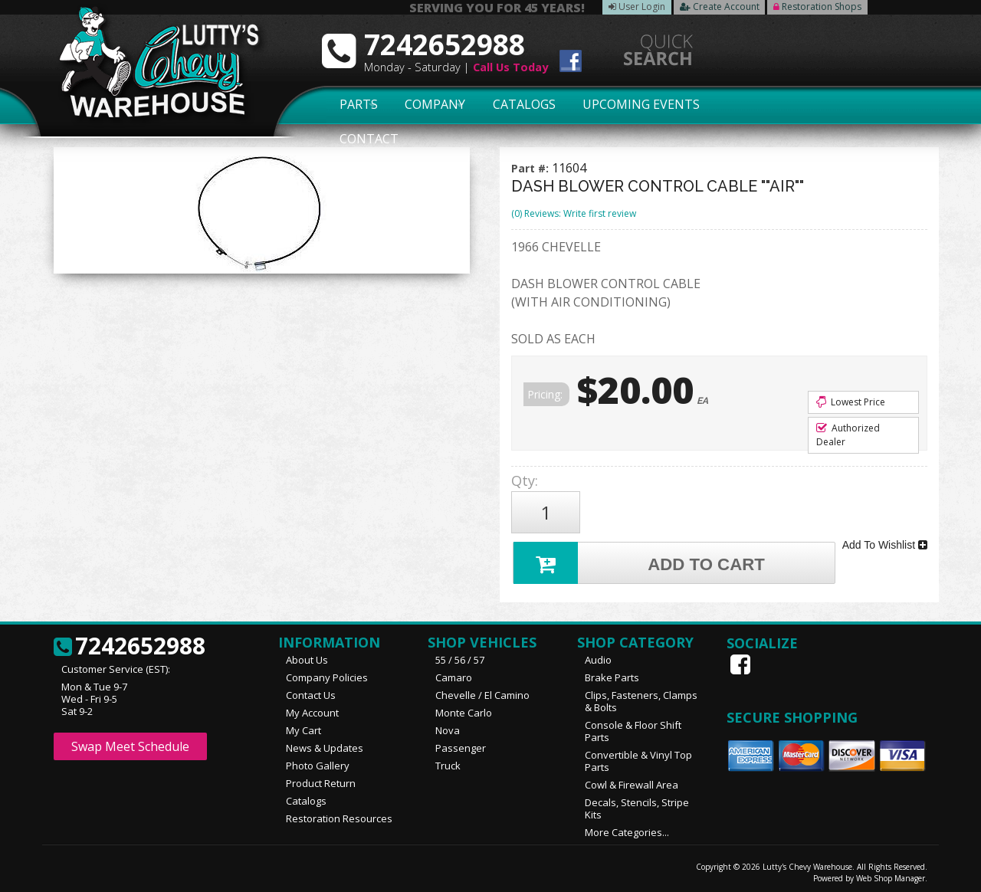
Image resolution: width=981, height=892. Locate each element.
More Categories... (627, 828)
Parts (350, 105)
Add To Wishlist (884, 542)
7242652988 (129, 643)
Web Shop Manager (890, 874)
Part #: (531, 168)
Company (430, 105)
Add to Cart (640, 558)
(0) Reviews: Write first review (573, 213)
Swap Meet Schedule (130, 742)
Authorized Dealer (848, 434)
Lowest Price (850, 401)
